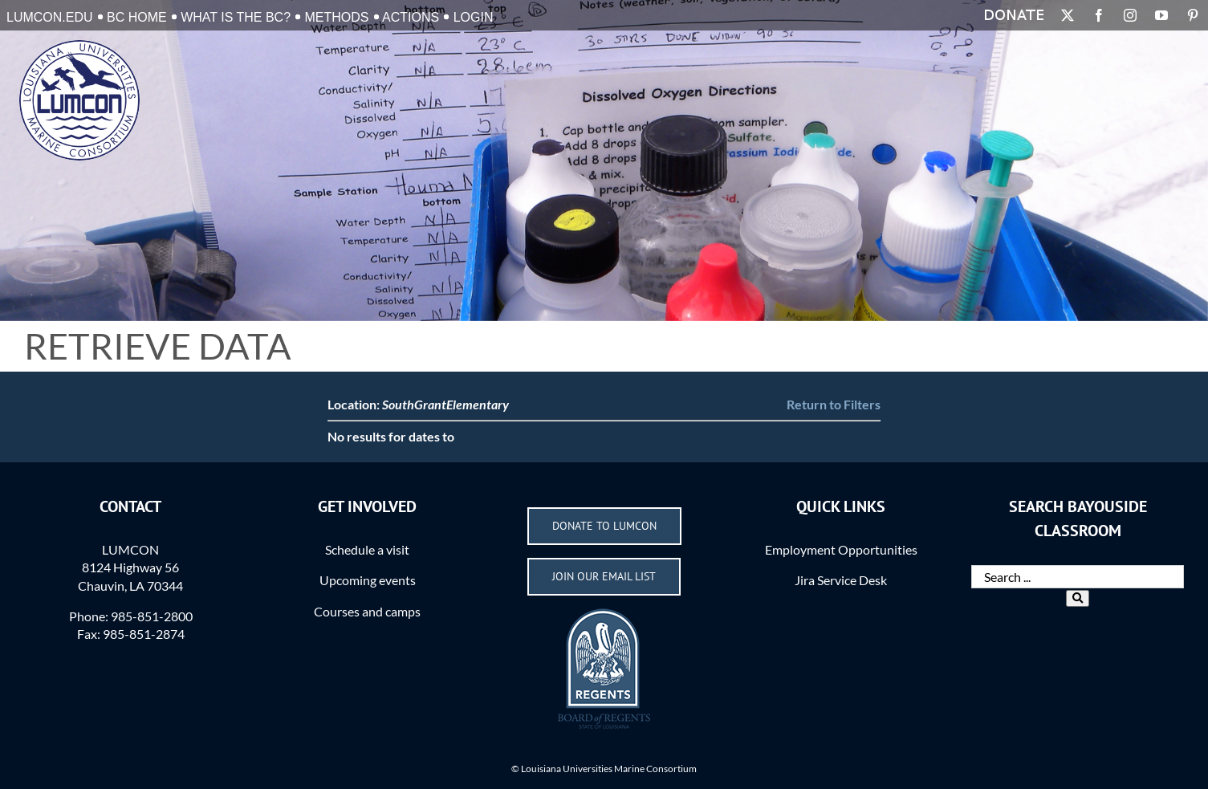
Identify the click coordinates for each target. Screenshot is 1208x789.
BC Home (137, 17)
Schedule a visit (367, 549)
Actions (410, 17)
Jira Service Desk (841, 580)
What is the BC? (236, 17)
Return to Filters (834, 404)
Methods (337, 17)
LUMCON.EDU (49, 17)
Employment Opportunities (841, 549)
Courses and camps (367, 611)
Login (474, 17)
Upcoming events (367, 580)
